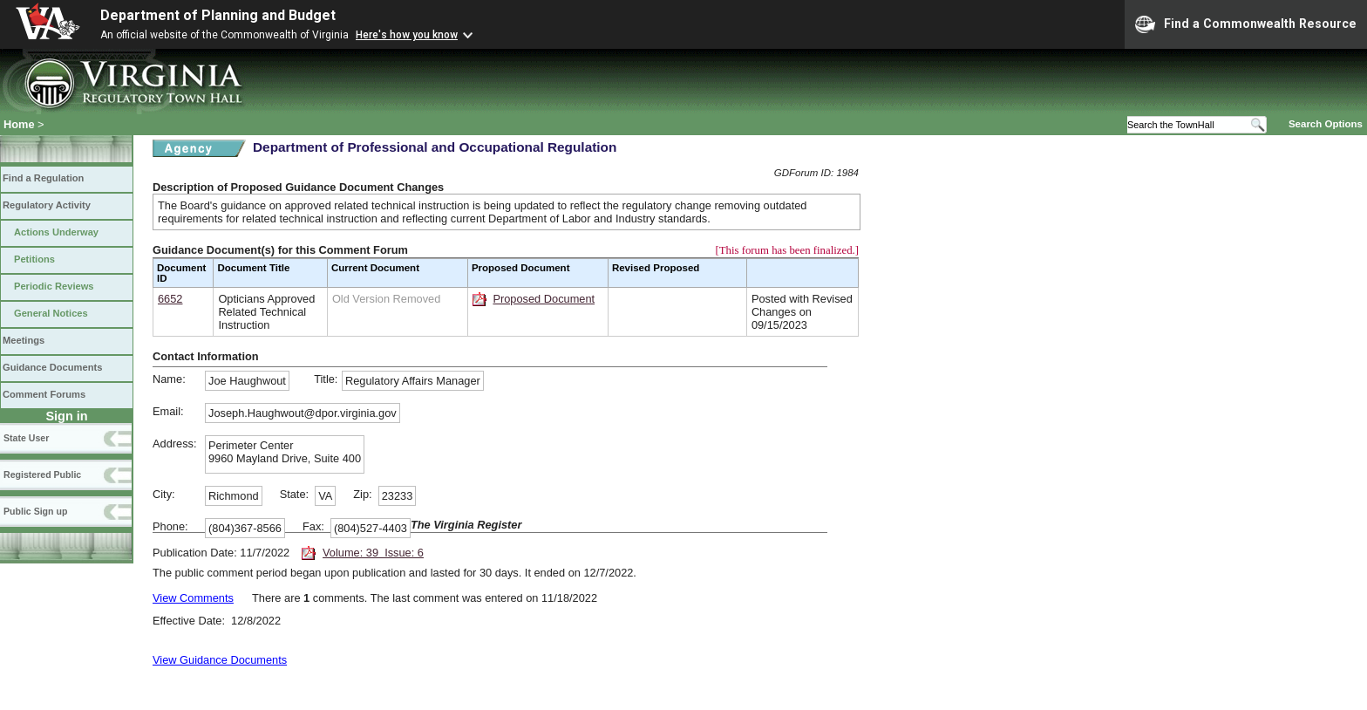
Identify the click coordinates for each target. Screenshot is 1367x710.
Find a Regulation (43, 178)
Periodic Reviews (54, 286)
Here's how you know (407, 35)
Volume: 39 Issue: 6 (373, 552)
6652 (170, 298)
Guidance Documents (52, 367)
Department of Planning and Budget (218, 15)
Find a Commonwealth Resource (1246, 24)
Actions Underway (56, 232)
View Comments (193, 597)
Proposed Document (544, 298)
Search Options (1326, 124)
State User (26, 438)
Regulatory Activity (47, 205)
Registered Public (42, 474)
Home (19, 124)
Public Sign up (35, 511)
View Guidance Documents (220, 659)
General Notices (51, 313)
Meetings (23, 340)
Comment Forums (44, 394)
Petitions (34, 259)
